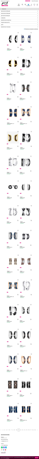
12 (20, 429)
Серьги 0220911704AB (9, 197)
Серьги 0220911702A (9, 172)
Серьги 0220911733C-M (9, 370)
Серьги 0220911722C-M (9, 247)
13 (22, 429)
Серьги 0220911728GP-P (10, 271)
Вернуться (3, 8)
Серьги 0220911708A (9, 222)
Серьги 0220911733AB (22, 321)
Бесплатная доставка (5, 434)
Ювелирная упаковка (20, 26)
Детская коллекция (20, 15)
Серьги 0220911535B (9, 49)
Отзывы (2, 452)
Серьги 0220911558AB (22, 74)
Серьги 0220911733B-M (9, 346)
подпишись (28, 5)
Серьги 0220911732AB (9, 321)
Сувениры (20, 17)
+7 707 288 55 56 (4, 445)
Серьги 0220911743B (22, 395)
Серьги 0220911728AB (22, 247)
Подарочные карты (20, 22)
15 (26, 429)
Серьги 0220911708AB (22, 222)
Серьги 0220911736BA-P (9, 395)
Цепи (20, 24)
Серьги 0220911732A (22, 296)
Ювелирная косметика (20, 20)
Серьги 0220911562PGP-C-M (23, 123)
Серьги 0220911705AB (22, 197)
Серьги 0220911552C (22, 49)
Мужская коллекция (20, 13)
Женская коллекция (20, 11)
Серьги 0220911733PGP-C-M (23, 370)
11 (18, 429)
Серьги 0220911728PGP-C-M (10, 296)
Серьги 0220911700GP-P (9, 148)
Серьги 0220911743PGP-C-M (23, 420)
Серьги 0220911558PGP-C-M (10, 123)
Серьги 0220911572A (9, 98)
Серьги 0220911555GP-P (9, 74)
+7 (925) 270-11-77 (4, 441)
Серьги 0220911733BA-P (22, 346)
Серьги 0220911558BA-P (22, 98)
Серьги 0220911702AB (22, 172)
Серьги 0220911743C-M (9, 420)
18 (32, 429)
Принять (36, 457)
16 (28, 429)
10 (16, 429)
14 (24, 429)
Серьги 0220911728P (22, 271)
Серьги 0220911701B (22, 148)
